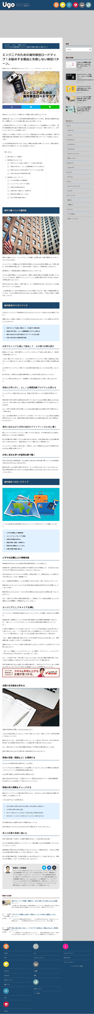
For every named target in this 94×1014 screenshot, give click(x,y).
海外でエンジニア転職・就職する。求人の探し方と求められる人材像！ (35, 901)
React (68, 173)
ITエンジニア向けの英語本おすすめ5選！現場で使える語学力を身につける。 (84, 108)
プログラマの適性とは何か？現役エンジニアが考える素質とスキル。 (34, 914)
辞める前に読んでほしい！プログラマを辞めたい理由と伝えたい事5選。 (35, 928)
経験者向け (40, 68)
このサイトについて (69, 953)
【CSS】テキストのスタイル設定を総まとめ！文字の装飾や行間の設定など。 (84, 88)
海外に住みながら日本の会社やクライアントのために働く (25, 170)
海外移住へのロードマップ (14, 177)
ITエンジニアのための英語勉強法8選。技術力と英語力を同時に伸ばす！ (84, 98)
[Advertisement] (47, 24)
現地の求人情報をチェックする (18, 194)
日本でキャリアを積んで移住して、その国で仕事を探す (25, 163)
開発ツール (71, 159)
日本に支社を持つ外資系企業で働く (19, 173)
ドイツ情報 (71, 216)
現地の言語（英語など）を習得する (19, 191)
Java (68, 183)
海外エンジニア (31, 68)
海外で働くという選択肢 (13, 157)
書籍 (69, 202)
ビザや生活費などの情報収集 (17, 180)
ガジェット (70, 197)
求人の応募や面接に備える (16, 197)
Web (68, 126)
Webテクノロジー (73, 154)
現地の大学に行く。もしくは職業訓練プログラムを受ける (25, 166)
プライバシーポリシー (69, 962)
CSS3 (69, 135)
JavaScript (69, 140)
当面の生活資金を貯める (16, 187)
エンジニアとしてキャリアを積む (18, 184)
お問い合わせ (67, 957)
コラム (68, 211)
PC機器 (70, 207)
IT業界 (52, 68)
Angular (69, 164)
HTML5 (70, 130)
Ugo (8, 4)
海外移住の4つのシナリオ (13, 160)
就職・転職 (46, 68)
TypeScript (70, 149)
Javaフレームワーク (73, 187)
